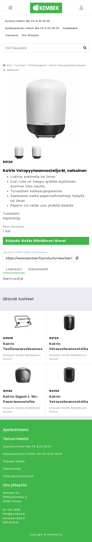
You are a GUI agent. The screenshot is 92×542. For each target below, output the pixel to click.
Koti (7, 65)
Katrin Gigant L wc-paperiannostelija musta (23, 375)
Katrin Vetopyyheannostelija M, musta (69, 322)
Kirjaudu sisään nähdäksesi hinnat (36, 241)
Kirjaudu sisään (14, 461)
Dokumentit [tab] (38, 269)
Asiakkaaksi (70, 28)
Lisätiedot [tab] (14, 269)
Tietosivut (11, 35)
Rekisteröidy (12, 468)
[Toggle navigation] (81, 8)
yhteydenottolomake (18, 476)
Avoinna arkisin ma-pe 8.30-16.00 (27, 20)
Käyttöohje (11, 218)
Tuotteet (20, 65)
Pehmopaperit (38, 65)
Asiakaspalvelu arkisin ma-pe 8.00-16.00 (32, 28)
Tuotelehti (11, 213)
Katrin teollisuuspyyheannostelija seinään (23, 322)
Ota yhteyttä (30, 35)
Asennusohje (13, 278)
